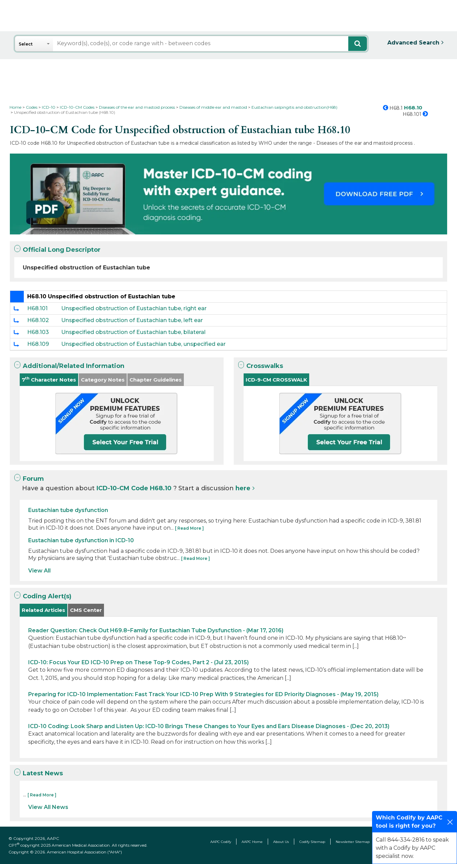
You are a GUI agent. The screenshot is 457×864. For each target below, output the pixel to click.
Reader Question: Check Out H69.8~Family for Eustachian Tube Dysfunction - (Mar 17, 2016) (155, 630)
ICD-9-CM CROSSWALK (276, 379)
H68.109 (38, 344)
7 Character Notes (49, 379)
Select (26, 44)
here (242, 488)
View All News (48, 807)
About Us (281, 842)
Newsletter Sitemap (353, 842)
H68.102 (38, 320)
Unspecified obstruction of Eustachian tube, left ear (132, 320)
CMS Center (86, 610)
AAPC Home (252, 842)
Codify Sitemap (312, 842)
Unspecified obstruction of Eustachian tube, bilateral (133, 332)
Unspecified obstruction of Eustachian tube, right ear (134, 308)
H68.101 (37, 308)
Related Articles (43, 610)
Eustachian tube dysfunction (68, 510)
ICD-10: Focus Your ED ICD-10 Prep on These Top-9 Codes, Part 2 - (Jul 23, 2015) (138, 662)
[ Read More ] (189, 528)
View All (39, 570)
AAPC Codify (220, 842)
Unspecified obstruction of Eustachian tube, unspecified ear (143, 344)
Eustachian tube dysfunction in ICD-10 (81, 540)
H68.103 (38, 332)
